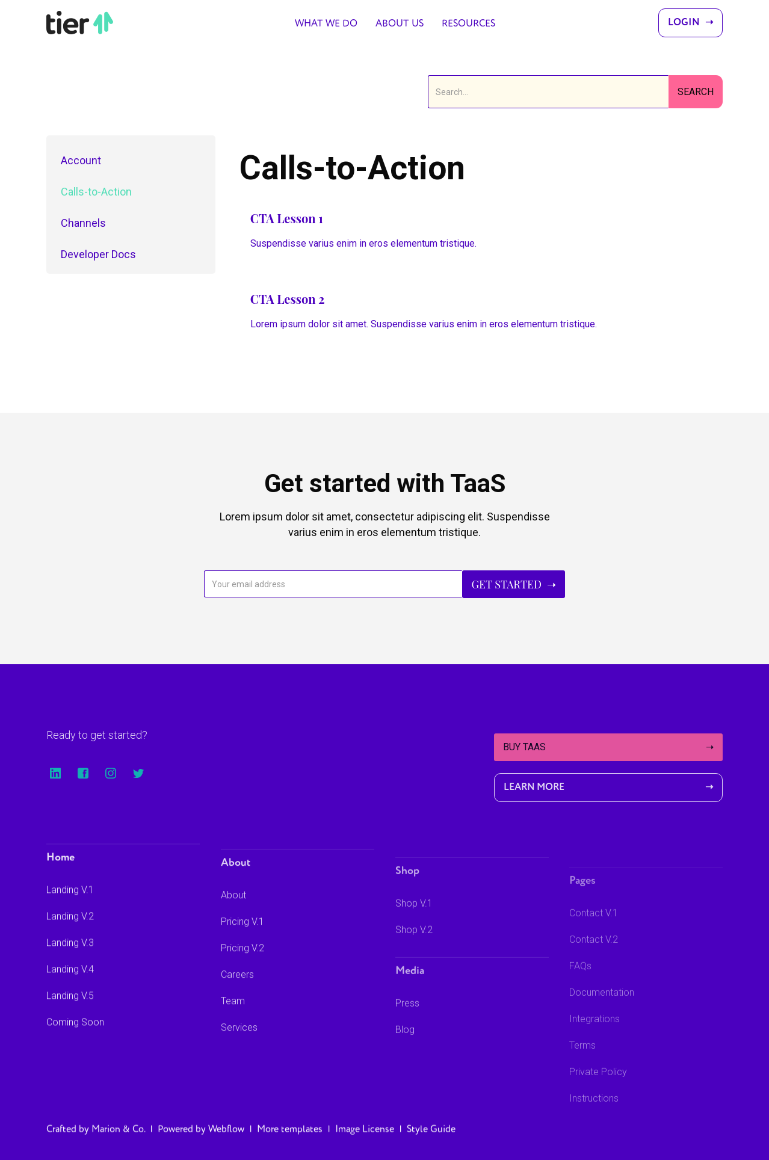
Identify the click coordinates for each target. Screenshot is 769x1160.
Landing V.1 (70, 903)
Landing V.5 (70, 1009)
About (233, 915)
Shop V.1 (414, 933)
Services (239, 1048)
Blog (405, 1059)
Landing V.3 (70, 956)
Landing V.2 (70, 930)
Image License (364, 1138)
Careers (237, 995)
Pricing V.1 (242, 942)
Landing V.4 (70, 983)
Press (407, 1032)
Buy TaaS (608, 747)
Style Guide (431, 1138)
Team (233, 1021)
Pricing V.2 (242, 968)
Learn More (608, 787)
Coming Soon (75, 1035)
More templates (290, 1138)
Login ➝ (690, 23)
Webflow (226, 1138)
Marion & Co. (118, 1138)
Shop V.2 (414, 959)
